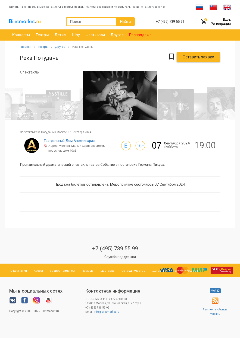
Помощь (88, 270)
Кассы (38, 270)
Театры (42, 34)
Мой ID (215, 290)
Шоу (76, 34)
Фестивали (95, 34)
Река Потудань (82, 46)
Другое (117, 34)
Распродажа (140, 34)
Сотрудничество (133, 270)
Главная (25, 46)
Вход (227, 19)
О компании (18, 270)
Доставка (107, 270)
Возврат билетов (62, 270)
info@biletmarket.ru (106, 311)
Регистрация (221, 24)
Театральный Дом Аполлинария (69, 141)
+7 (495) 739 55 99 (115, 249)
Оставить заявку (198, 56)
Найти (125, 21)
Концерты (21, 34)
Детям (60, 34)
